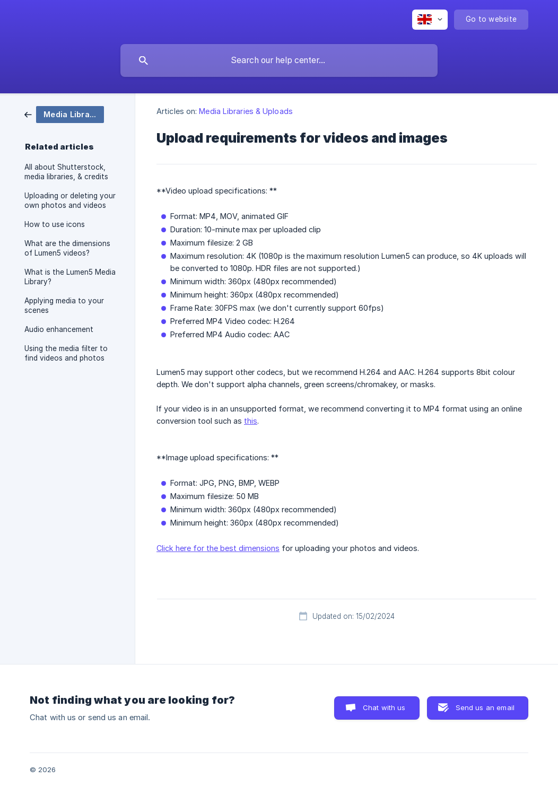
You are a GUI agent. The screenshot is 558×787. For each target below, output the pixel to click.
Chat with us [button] (384, 707)
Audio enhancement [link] (58, 329)
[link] (64, 114)
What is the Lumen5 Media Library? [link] (70, 277)
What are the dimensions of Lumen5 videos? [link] (67, 248)
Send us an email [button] (485, 707)
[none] (430, 20)
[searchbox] (279, 60)
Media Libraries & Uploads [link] (246, 111)
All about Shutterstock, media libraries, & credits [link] (66, 172)
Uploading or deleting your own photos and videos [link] (70, 200)
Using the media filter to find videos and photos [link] (66, 353)
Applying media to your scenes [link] (64, 305)
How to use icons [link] (54, 224)
